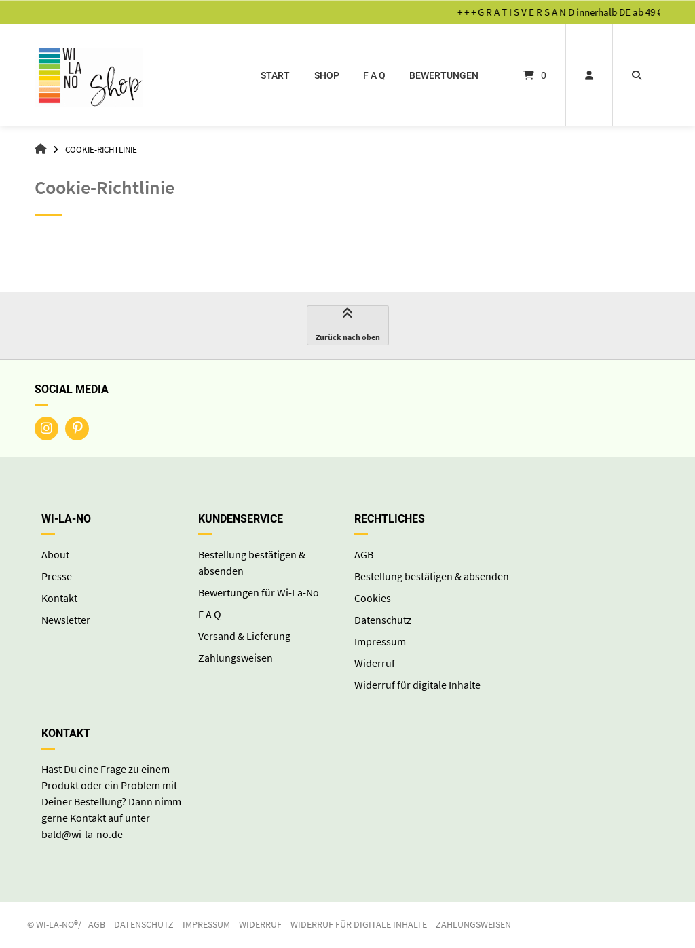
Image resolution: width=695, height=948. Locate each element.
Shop (326, 75)
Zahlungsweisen (235, 657)
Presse (56, 576)
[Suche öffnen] (636, 75)
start (275, 75)
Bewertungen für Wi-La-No (258, 592)
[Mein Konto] (589, 75)
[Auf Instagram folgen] (46, 428)
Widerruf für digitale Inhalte (417, 684)
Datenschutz (382, 619)
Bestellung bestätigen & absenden (431, 576)
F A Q (374, 75)
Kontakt (59, 598)
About (55, 554)
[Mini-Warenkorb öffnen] (534, 75)
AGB (363, 554)
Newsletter (65, 619)
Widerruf (374, 663)
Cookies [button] (372, 598)
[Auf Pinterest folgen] (77, 428)
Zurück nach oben (348, 325)
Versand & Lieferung (244, 636)
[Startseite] (89, 75)
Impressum (380, 641)
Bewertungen (443, 75)
